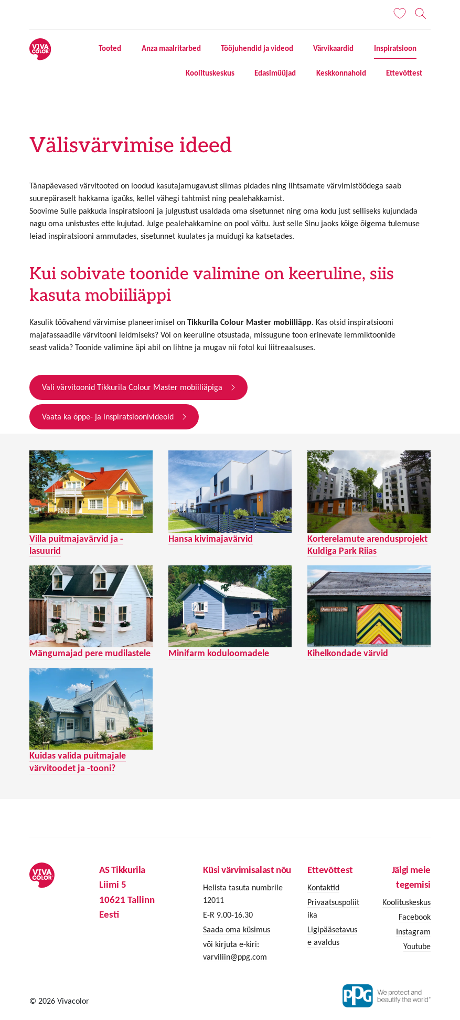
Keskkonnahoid (341, 73)
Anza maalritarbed (171, 48)
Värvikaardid (333, 48)
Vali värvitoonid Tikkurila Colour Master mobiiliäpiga (132, 387)
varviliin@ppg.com (235, 957)
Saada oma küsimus (236, 929)
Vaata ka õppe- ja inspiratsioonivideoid (108, 417)
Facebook (415, 917)
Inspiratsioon (395, 48)
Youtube (417, 946)
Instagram (413, 932)
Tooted (110, 48)
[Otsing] (421, 13)
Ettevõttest (404, 73)
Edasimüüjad (275, 73)
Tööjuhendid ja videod (257, 48)
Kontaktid (323, 887)
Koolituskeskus (210, 73)
